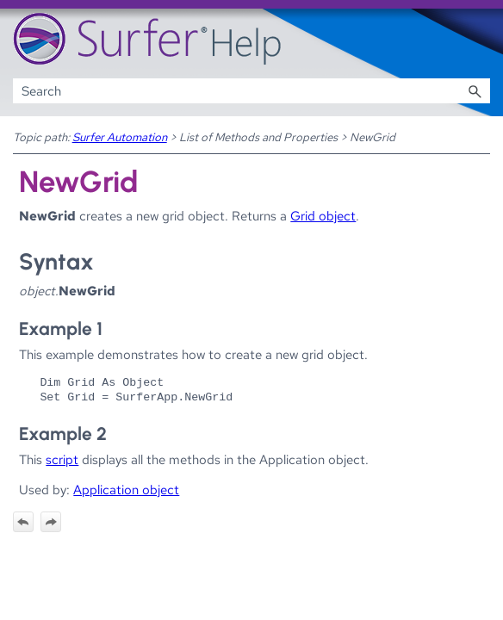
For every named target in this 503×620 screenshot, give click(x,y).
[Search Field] (252, 90)
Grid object (323, 216)
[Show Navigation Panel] (480, 39)
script (62, 459)
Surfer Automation (119, 137)
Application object (126, 489)
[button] (474, 90)
